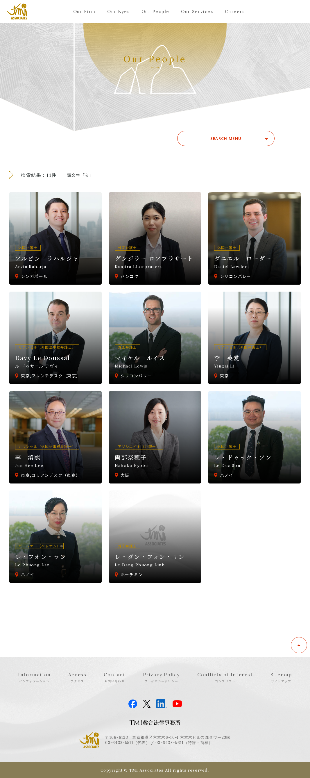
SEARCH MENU (233, 138)
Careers (235, 11)
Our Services (197, 11)
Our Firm (84, 11)
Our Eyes (118, 11)
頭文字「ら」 (80, 175)
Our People (155, 11)
